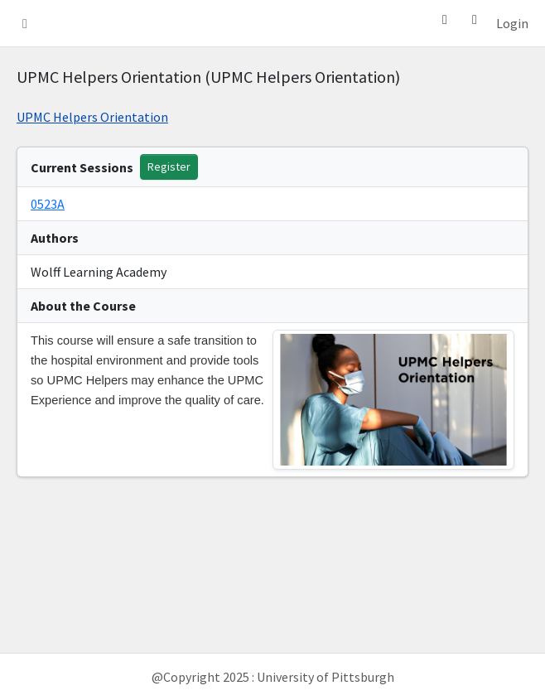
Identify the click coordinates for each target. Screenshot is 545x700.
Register (169, 166)
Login (512, 23)
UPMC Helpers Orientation (92, 117)
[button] (25, 23)
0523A (48, 204)
